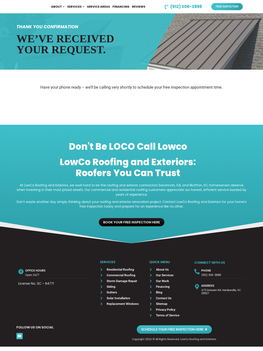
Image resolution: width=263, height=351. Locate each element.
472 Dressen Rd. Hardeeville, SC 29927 (221, 296)
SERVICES (75, 9)
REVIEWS (138, 9)
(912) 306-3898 (211, 279)
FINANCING (121, 9)
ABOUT (58, 9)
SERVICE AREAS (98, 9)
